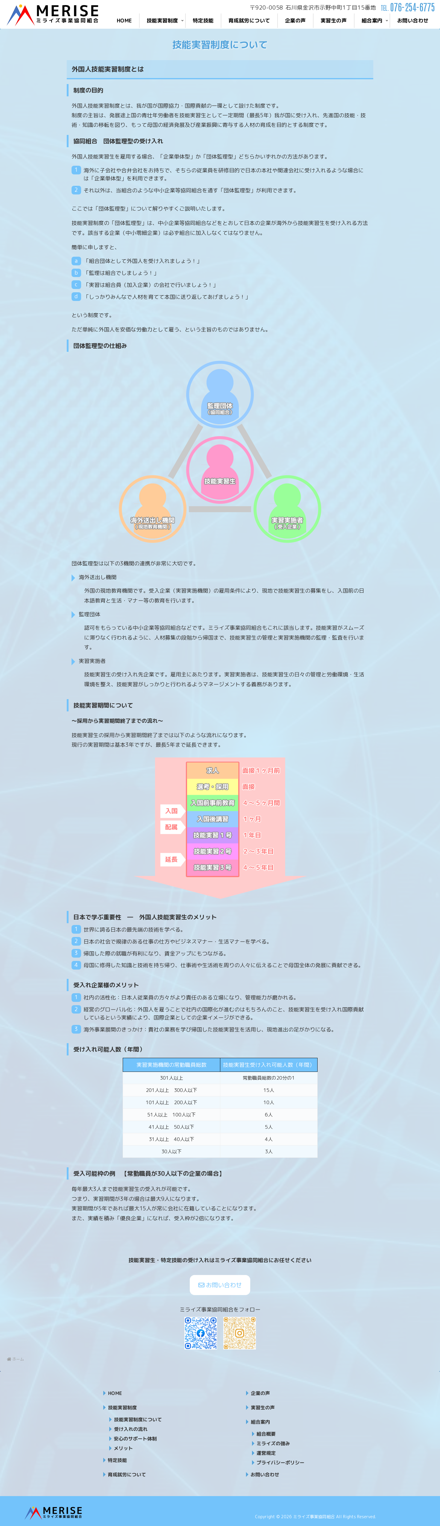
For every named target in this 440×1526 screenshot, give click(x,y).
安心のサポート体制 (135, 1438)
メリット (123, 1448)
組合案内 (260, 1422)
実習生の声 (263, 1407)
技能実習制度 (122, 1407)
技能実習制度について (138, 1419)
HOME (115, 1393)
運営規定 (266, 1453)
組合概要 (266, 1434)
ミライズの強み (273, 1443)
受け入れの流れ (131, 1429)
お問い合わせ (220, 1285)
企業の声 (260, 1393)
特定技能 (117, 1460)
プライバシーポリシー (280, 1462)
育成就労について (127, 1474)
